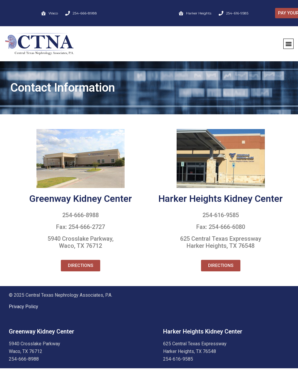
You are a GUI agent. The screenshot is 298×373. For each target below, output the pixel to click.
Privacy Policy (23, 306)
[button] (288, 44)
